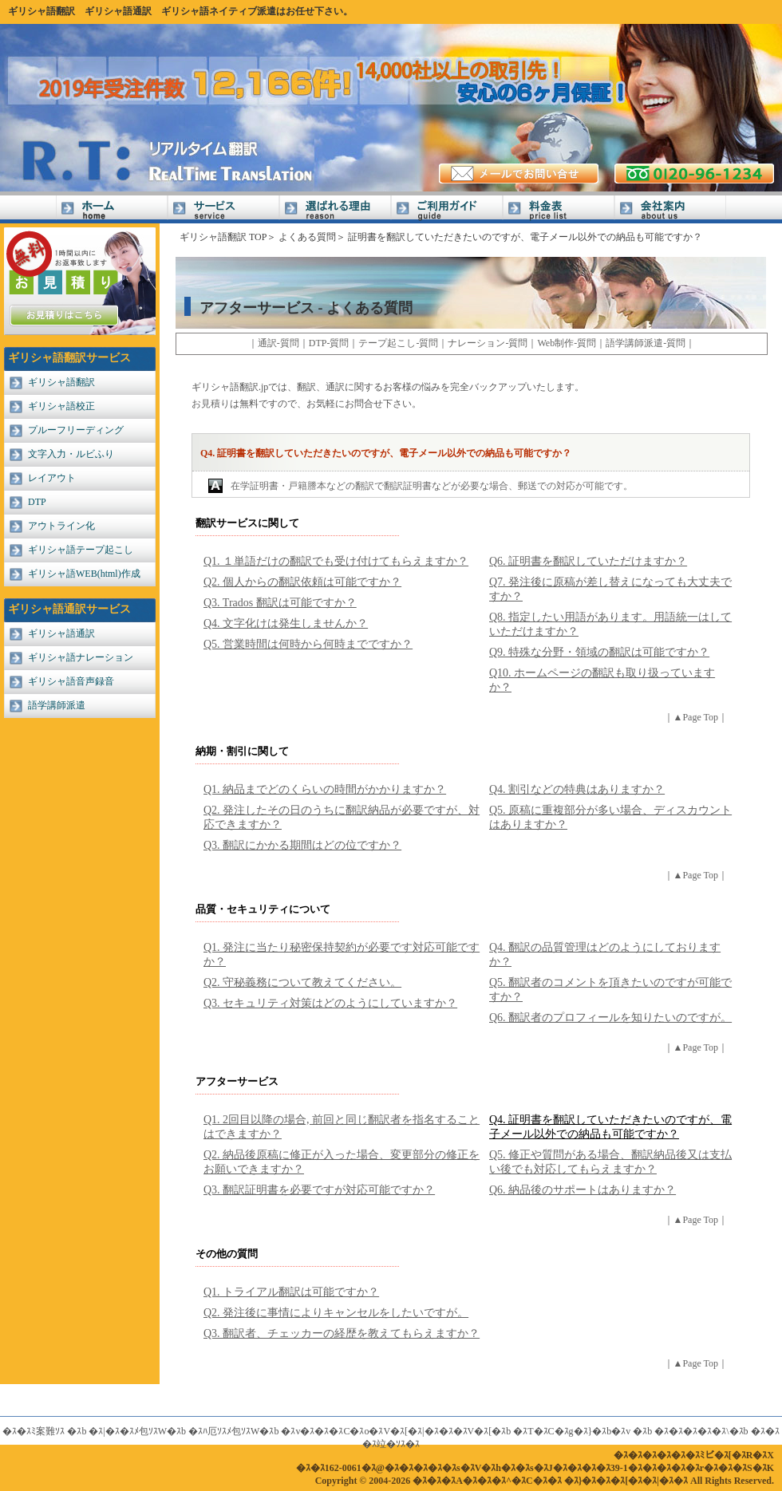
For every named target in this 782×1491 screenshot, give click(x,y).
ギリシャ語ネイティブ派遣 (218, 11)
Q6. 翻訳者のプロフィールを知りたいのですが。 (610, 1018)
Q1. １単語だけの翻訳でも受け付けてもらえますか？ (335, 561)
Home (112, 209)
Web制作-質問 (566, 343)
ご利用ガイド (447, 209)
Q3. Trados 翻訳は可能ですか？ (280, 603)
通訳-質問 (278, 343)
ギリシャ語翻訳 (41, 11)
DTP (37, 501)
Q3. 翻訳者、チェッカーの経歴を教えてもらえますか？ (341, 1333)
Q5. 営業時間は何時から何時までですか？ (308, 644)
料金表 (558, 209)
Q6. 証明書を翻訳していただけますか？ (588, 561)
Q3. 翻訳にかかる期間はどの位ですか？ (302, 845)
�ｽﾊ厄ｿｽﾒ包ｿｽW (223, 1431)
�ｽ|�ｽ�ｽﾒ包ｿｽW (128, 1431)
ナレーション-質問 (487, 343)
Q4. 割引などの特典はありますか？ (577, 789)
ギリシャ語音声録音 (71, 681)
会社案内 (670, 209)
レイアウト (52, 477)
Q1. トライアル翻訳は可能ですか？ (291, 1292)
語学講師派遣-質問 (645, 343)
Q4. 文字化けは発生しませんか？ (285, 623)
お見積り (211, 403)
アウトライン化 (61, 525)
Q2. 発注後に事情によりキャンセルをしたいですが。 (335, 1313)
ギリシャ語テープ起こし (80, 549)
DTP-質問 (329, 343)
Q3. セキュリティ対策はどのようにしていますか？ (330, 1003)
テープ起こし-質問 (398, 343)
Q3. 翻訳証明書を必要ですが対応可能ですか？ (319, 1190)
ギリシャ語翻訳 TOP (223, 237)
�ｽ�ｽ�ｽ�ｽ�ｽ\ (691, 1431)
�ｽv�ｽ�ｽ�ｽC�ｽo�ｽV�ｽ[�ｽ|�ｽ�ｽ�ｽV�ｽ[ (386, 1431)
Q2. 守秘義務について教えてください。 (302, 982)
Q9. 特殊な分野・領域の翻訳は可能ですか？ (599, 652)
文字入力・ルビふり (71, 454)
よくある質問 (307, 237)
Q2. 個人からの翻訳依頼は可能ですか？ (302, 582)
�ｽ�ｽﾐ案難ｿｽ (33, 1431)
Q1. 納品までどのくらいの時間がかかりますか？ (324, 789)
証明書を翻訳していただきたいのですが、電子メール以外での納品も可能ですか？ (525, 237)
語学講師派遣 (56, 705)
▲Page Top (695, 717)
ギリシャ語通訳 (118, 11)
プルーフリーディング (76, 430)
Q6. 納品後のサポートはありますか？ (582, 1190)
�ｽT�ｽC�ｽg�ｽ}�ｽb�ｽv (571, 1431)
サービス (223, 209)
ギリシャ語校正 (61, 406)
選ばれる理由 (335, 209)
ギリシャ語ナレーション (80, 657)
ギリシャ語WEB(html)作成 (84, 573)
